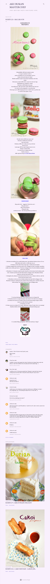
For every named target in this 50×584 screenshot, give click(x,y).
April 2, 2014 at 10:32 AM (14, 408)
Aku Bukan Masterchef (18, 5)
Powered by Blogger (25, 580)
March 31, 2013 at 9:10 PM (15, 365)
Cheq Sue (12, 360)
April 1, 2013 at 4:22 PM (14, 392)
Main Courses (29, 10)
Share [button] (7, 342)
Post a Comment (9, 437)
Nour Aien (12, 369)
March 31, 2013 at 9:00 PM (15, 356)
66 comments (11, 571)
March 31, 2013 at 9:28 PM (15, 374)
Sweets (23, 10)
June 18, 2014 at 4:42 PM (14, 418)
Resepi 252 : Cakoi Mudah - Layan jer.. (21, 569)
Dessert (9, 344)
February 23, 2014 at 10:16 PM (15, 399)
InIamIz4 (12, 387)
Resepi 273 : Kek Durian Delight (19, 503)
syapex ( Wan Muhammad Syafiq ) (18, 351)
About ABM (17, 10)
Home (11, 10)
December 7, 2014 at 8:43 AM (15, 426)
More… (36, 10)
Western (16, 344)
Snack (13, 344)
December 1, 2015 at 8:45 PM (15, 434)
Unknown (12, 378)
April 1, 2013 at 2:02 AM (14, 383)
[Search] (44, 3)
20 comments (11, 505)
